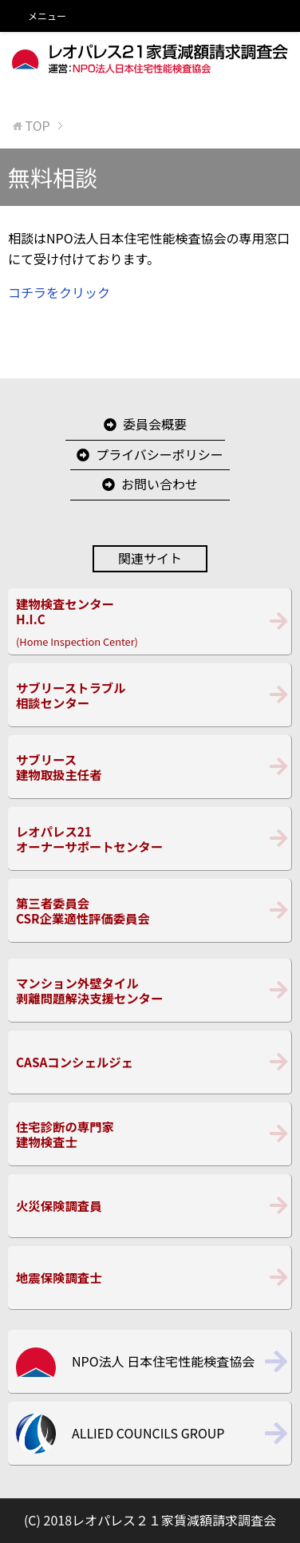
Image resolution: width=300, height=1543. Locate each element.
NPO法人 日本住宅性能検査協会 (163, 1361)
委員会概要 (155, 423)
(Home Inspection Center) (149, 622)
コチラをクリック (59, 292)
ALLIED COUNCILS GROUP (148, 1432)
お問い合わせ (159, 483)
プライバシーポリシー (159, 454)
